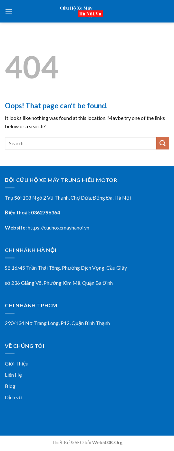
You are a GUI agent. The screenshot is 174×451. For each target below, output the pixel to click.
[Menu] (9, 11)
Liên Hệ (13, 375)
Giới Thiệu (16, 363)
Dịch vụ (13, 397)
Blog (10, 386)
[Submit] (162, 143)
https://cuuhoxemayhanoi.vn (58, 227)
